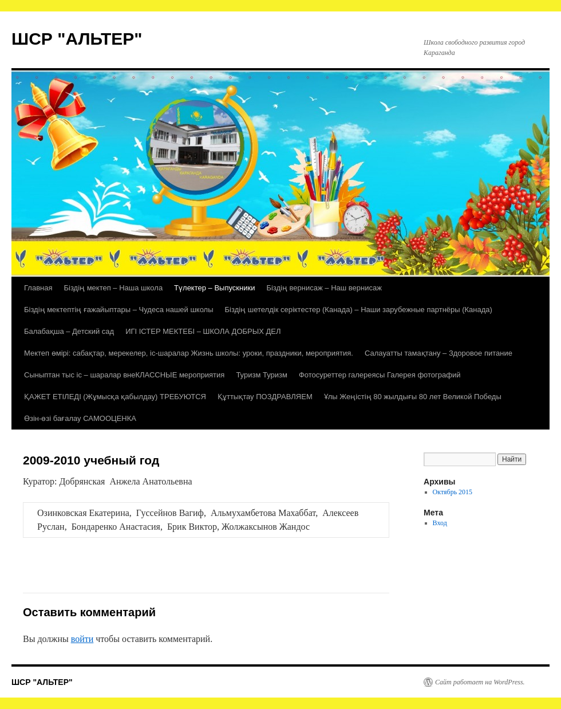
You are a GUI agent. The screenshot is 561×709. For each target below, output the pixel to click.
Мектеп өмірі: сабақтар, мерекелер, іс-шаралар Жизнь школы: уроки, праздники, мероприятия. (188, 353)
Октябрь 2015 (453, 492)
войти (82, 639)
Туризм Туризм (261, 375)
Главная (38, 287)
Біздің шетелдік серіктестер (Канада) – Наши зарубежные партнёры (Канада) (358, 309)
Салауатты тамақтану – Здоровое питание (438, 353)
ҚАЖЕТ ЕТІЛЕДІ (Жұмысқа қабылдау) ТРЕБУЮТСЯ (115, 396)
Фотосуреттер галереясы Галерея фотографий (380, 375)
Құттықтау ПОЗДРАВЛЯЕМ (265, 396)
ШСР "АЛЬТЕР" (77, 38)
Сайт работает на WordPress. (480, 682)
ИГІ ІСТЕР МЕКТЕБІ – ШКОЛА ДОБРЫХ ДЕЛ (202, 331)
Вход (440, 523)
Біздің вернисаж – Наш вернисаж (323, 287)
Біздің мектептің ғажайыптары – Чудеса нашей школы (119, 309)
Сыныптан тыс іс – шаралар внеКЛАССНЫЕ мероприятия (124, 375)
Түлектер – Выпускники (214, 287)
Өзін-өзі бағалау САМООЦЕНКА (80, 418)
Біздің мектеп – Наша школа (113, 287)
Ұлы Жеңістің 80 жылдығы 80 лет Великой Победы (412, 396)
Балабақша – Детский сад (69, 331)
